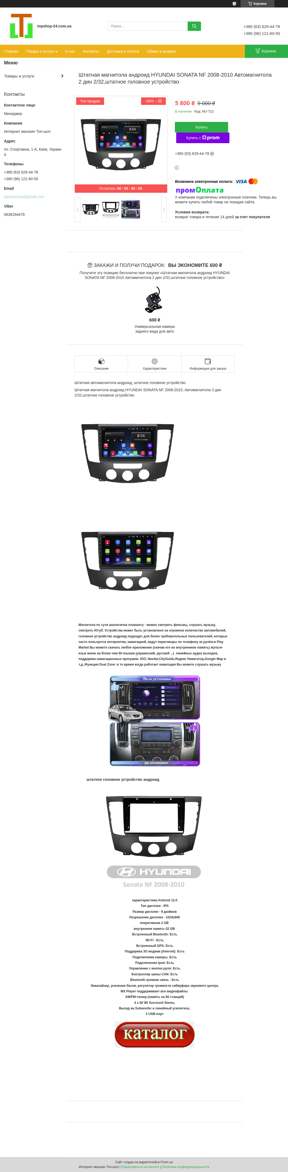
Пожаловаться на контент (140, 1167)
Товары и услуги (40, 51)
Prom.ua (167, 1162)
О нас (70, 51)
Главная (11, 51)
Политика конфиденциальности (185, 1167)
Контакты (91, 51)
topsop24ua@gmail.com (24, 197)
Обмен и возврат (161, 51)
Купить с (203, 137)
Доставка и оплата (123, 51)
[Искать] (194, 26)
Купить (201, 127)
